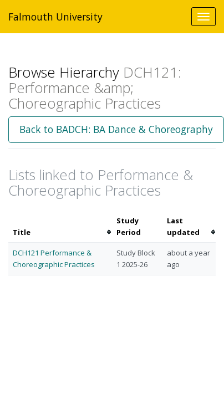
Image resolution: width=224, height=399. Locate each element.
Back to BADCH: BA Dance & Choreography (116, 129)
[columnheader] (60, 227)
